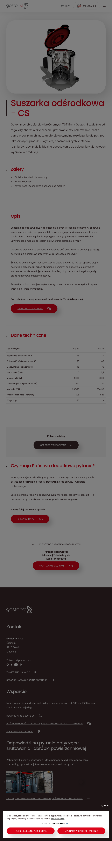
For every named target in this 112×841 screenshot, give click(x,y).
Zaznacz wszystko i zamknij (81, 831)
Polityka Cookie (57, 818)
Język (104, 806)
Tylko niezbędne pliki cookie (30, 831)
